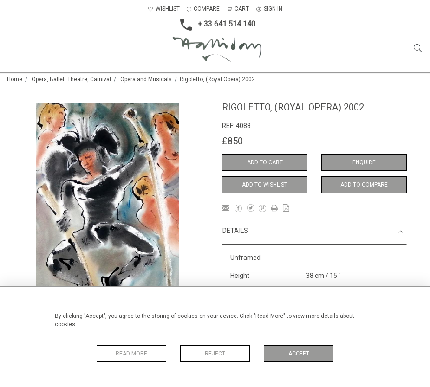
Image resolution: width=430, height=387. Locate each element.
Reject (215, 353)
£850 (232, 141)
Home (14, 79)
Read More (131, 353)
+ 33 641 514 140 (215, 25)
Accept (298, 353)
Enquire (364, 162)
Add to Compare (364, 184)
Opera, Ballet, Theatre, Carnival (71, 79)
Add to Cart (265, 162)
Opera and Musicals (146, 79)
